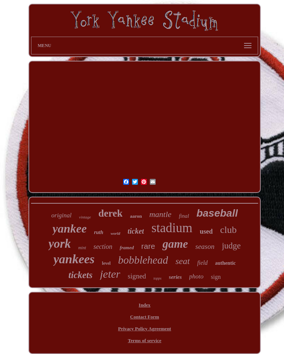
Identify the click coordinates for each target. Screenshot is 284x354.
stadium (171, 228)
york (59, 243)
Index (145, 305)
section (103, 246)
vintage (85, 217)
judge (231, 245)
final (184, 216)
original (61, 215)
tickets (80, 275)
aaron (136, 216)
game (175, 243)
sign (216, 277)
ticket (136, 231)
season (204, 246)
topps (157, 278)
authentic (225, 263)
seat (182, 261)
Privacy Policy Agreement (144, 328)
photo (196, 276)
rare (148, 246)
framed (127, 247)
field (202, 263)
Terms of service (145, 340)
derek (110, 213)
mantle (160, 214)
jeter (110, 274)
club (228, 229)
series (175, 277)
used (206, 231)
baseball (217, 213)
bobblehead (143, 260)
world (115, 233)
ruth (98, 232)
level (106, 263)
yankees (73, 259)
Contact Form (144, 317)
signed (137, 276)
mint (82, 247)
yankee (70, 228)
